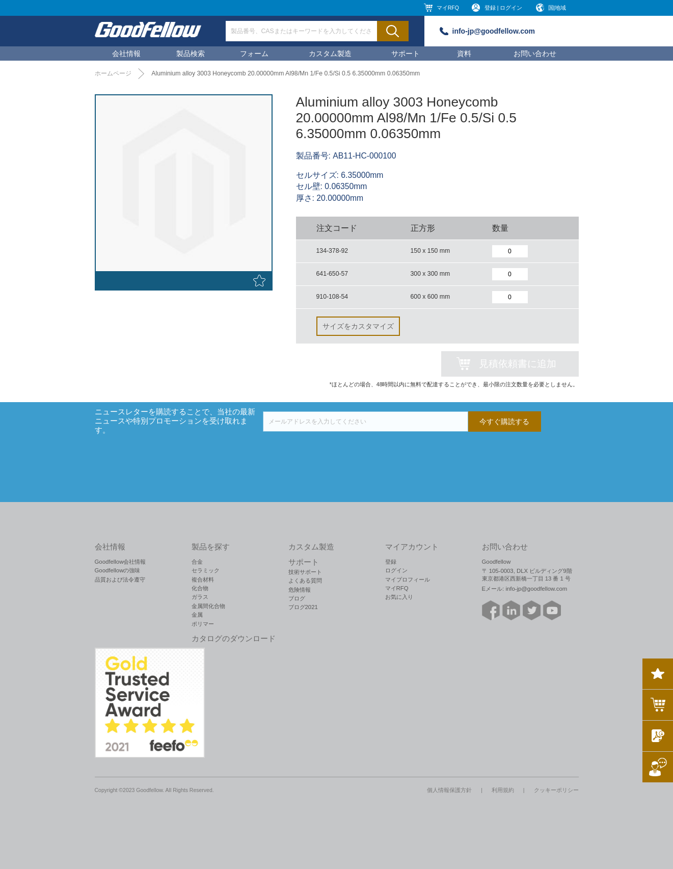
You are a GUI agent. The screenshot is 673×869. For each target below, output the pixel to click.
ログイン (396, 570)
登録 (390, 562)
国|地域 (557, 8)
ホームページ (113, 73)
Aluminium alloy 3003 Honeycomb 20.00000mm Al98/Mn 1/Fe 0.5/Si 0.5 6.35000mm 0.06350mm (285, 73)
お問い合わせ (535, 53)
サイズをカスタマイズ (358, 326)
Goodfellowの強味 (118, 570)
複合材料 (203, 579)
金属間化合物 (208, 606)
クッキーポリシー (556, 790)
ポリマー (203, 624)
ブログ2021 (303, 607)
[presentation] (340, 451)
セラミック (206, 570)
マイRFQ (448, 8)
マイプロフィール (407, 579)
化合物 (200, 588)
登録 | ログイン (503, 8)
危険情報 (299, 590)
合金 (197, 562)
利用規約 (503, 790)
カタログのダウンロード (234, 639)
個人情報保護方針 (449, 790)
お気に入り (399, 597)
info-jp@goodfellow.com (493, 31)
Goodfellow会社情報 (120, 562)
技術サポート (305, 572)
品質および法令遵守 (120, 579)
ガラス (200, 597)
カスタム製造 (330, 53)
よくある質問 (305, 580)
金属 (197, 615)
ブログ (296, 598)
